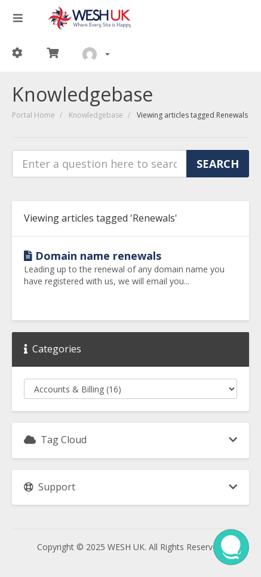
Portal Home (33, 115)
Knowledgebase (96, 115)
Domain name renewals (92, 255)
